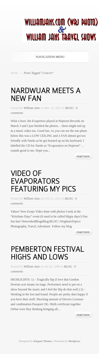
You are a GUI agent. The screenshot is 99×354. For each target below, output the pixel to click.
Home (14, 73)
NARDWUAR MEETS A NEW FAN (45, 95)
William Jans (32, 108)
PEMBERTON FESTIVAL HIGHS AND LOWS (47, 253)
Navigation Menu (48, 57)
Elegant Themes (43, 341)
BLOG (69, 108)
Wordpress (74, 341)
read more (83, 156)
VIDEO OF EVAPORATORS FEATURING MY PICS (43, 181)
